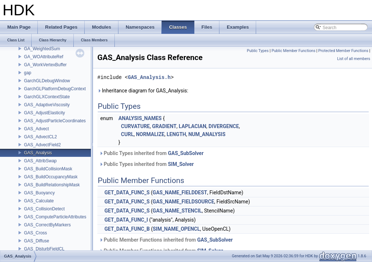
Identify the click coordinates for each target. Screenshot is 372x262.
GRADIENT (164, 126)
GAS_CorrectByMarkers (47, 224)
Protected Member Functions (343, 50)
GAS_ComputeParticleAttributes (55, 216)
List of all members (353, 58)
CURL (127, 134)
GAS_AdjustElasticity (44, 112)
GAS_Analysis (38, 152)
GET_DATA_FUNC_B (127, 229)
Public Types (258, 50)
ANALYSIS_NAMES (140, 118)
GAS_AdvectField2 (42, 144)
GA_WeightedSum (42, 48)
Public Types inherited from (151, 153)
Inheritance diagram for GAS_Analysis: (142, 91)
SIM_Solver (181, 164)
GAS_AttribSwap (40, 160)
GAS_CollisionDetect (44, 208)
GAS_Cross (35, 232)
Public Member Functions (293, 50)
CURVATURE (135, 126)
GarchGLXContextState (47, 96)
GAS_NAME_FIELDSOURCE (183, 202)
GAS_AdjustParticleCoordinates (55, 120)
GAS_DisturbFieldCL (44, 248)
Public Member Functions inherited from (166, 240)
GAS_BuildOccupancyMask (50, 176)
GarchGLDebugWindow (47, 80)
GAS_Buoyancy (39, 192)
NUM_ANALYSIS (206, 134)
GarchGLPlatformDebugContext (55, 88)
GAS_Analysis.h (149, 77)
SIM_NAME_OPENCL (176, 229)
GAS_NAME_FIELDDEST (180, 192)
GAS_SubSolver (185, 153)
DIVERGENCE (224, 126)
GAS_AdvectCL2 (40, 136)
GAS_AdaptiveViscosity (47, 104)
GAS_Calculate (39, 200)
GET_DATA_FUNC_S (126, 192)
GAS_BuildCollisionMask (48, 168)
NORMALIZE (150, 134)
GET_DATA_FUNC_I (126, 220)
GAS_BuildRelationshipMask (52, 184)
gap (27, 72)
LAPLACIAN (192, 126)
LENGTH (176, 134)
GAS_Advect (36, 128)
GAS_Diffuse (36, 240)
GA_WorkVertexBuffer (45, 64)
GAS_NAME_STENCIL (177, 211)
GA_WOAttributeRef (43, 56)
